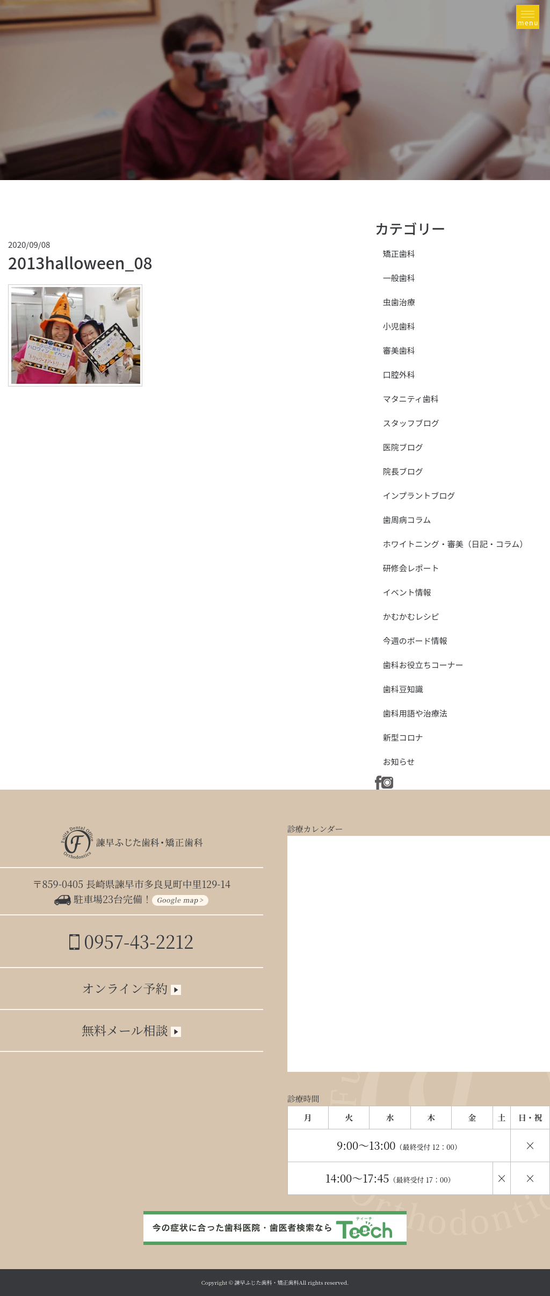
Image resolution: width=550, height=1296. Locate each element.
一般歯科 (399, 277)
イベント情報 (407, 592)
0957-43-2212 (131, 941)
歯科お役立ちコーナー (423, 664)
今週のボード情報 (415, 640)
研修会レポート (411, 568)
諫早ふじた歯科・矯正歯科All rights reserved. (292, 1282)
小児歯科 (399, 326)
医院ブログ (403, 447)
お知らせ (399, 761)
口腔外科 (399, 374)
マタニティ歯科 (411, 398)
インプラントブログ (419, 495)
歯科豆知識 (403, 688)
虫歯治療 (399, 301)
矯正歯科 (399, 253)
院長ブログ (403, 471)
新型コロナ (403, 737)
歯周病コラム (407, 519)
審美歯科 (399, 350)
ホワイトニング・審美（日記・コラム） (455, 543)
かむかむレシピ (411, 616)
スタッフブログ (411, 422)
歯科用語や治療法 (415, 713)
